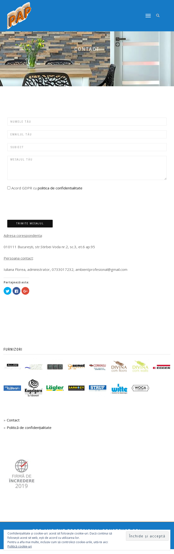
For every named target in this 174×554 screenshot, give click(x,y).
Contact (13, 420)
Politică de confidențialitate (29, 427)
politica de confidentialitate (60, 188)
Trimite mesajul (30, 223)
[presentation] (44, 205)
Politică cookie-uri (19, 546)
